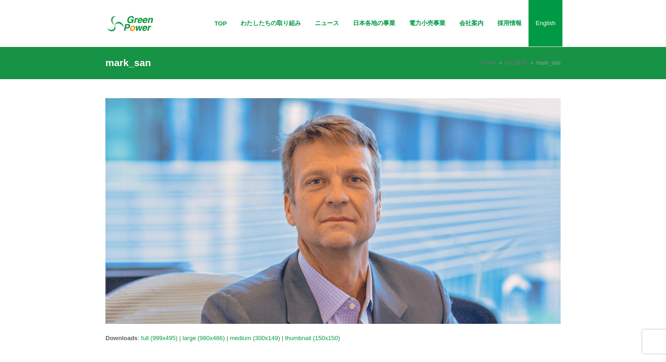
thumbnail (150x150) (312, 338)
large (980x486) (204, 338)
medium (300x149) (255, 338)
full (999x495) (159, 338)
